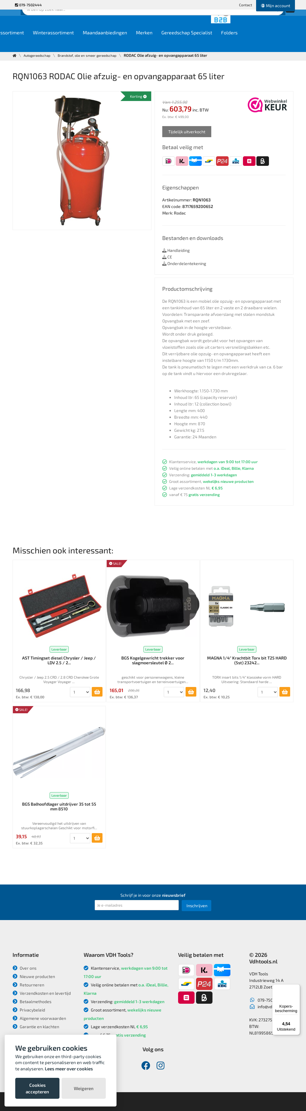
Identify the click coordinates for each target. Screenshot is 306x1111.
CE (167, 256)
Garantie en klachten (36, 1026)
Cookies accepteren (37, 1088)
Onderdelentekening (184, 263)
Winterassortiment (104, 42)
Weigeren (84, 1088)
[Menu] (296, 987)
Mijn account (275, 5)
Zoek (194, 22)
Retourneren (28, 984)
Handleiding (176, 250)
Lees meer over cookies (69, 1068)
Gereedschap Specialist (237, 42)
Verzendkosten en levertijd (42, 993)
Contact (245, 5)
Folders (280, 42)
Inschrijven (196, 905)
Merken (195, 42)
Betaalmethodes (32, 1001)
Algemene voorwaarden (39, 1018)
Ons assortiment (57, 42)
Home (23, 42)
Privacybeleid (29, 1009)
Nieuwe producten (34, 976)
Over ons (24, 968)
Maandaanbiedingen (156, 42)
